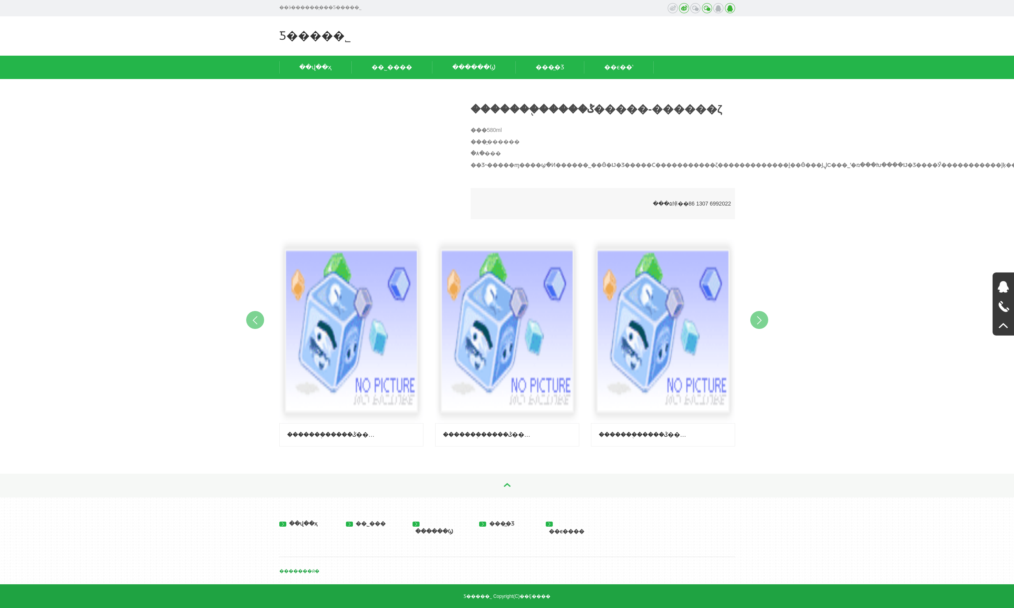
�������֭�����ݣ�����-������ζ (488, 434)
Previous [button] (255, 320)
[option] (351, 340)
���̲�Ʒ (550, 67)
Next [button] (759, 320)
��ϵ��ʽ (618, 67)
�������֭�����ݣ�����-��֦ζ (332, 434)
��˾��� (366, 523)
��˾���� (392, 67)
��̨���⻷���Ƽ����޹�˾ (315, 35)
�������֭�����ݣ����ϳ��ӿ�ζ (644, 434)
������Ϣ (474, 67)
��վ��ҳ (315, 67)
